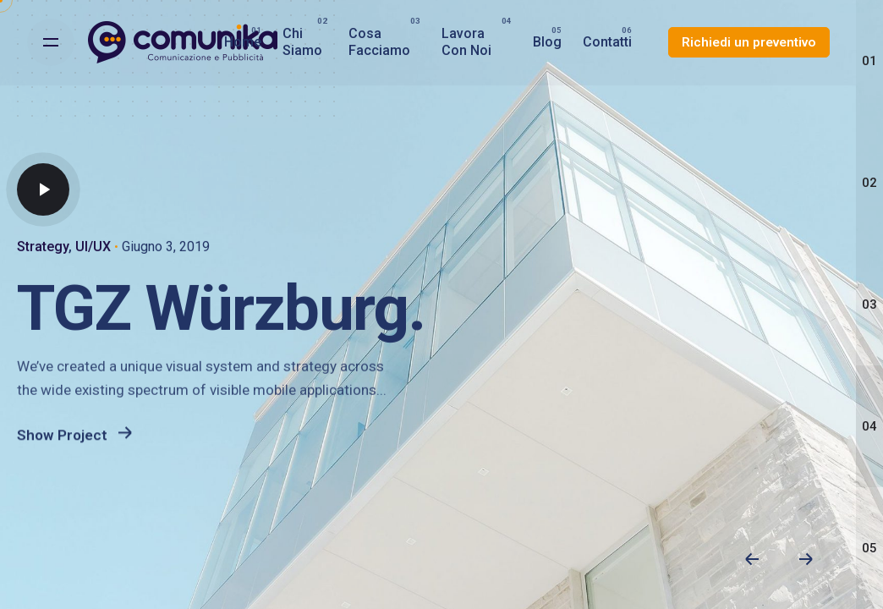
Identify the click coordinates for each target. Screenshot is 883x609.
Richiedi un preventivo (749, 42)
